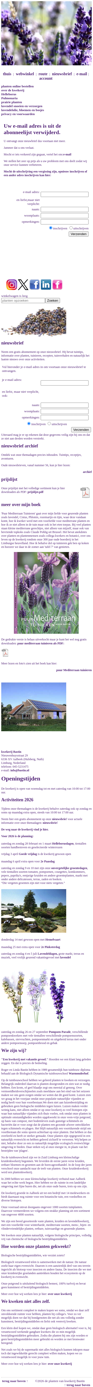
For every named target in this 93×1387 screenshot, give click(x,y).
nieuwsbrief (62, 74)
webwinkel (25, 74)
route (42, 74)
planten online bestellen (17, 86)
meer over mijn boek (21, 504)
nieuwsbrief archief (19, 445)
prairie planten (11, 102)
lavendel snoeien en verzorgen (21, 106)
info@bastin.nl (19, 770)
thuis (7, 74)
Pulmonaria (9, 98)
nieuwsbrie (59, 819)
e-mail (81, 74)
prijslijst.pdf (35, 492)
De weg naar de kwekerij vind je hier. (25, 829)
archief (87, 472)
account (45, 78)
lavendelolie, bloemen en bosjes (22, 110)
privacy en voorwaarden (18, 114)
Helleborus (8, 94)
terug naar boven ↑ (14, 1381)
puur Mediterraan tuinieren (74, 670)
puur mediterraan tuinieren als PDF (40, 643)
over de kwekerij (12, 90)
